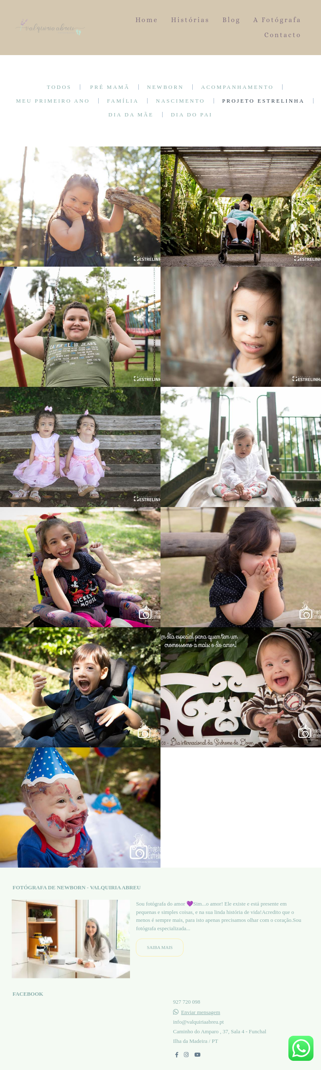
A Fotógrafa (277, 20)
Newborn (165, 87)
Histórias (190, 20)
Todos (59, 87)
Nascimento (180, 100)
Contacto (282, 35)
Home (146, 20)
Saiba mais (160, 947)
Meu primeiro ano (53, 100)
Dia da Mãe (130, 114)
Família (123, 100)
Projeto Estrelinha (263, 100)
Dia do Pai (192, 114)
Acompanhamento (237, 87)
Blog (231, 20)
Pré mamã (110, 87)
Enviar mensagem (200, 1012)
